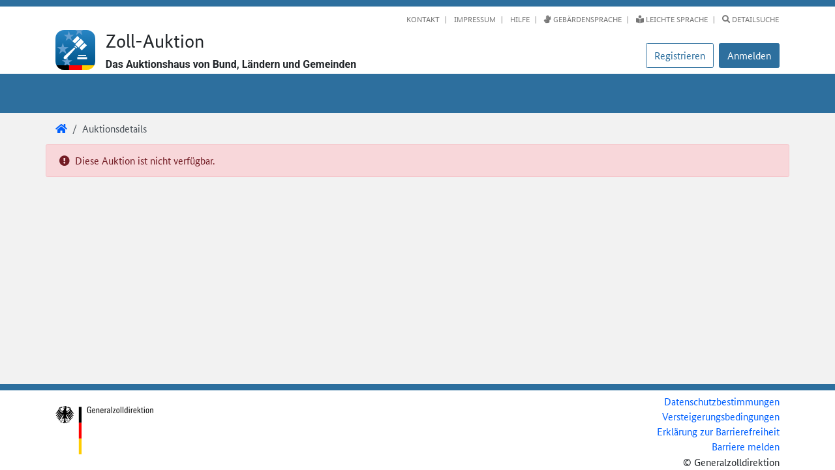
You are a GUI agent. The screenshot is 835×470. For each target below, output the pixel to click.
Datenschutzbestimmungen (722, 401)
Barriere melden (746, 446)
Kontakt (423, 19)
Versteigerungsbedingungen (721, 416)
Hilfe (519, 19)
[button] (749, 55)
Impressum (474, 19)
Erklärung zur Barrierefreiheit (718, 431)
